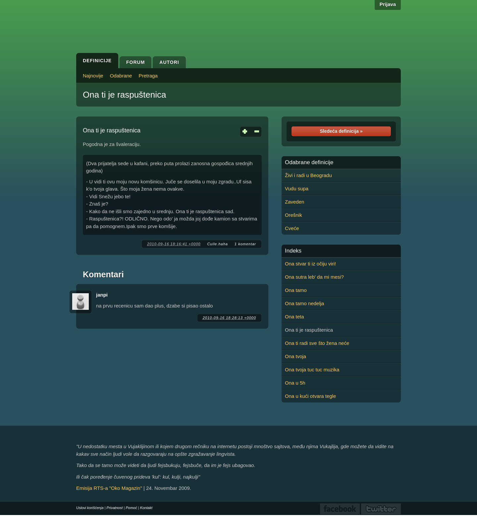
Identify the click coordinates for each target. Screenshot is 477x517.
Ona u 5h (295, 383)
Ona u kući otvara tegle (310, 396)
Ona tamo (296, 290)
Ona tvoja (295, 356)
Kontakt (146, 508)
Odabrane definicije (309, 162)
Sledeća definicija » (341, 131)
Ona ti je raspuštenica (124, 95)
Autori (169, 62)
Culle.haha (217, 244)
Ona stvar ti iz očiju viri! (310, 263)
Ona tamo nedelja (304, 303)
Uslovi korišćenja (90, 508)
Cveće (292, 228)
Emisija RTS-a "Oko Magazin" (109, 488)
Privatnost (115, 508)
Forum (135, 62)
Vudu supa (296, 188)
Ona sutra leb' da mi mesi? (314, 277)
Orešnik (293, 215)
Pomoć (131, 508)
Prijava (388, 4)
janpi (102, 295)
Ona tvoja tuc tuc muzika (312, 369)
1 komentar (245, 244)
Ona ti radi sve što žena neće (317, 343)
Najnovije (93, 75)
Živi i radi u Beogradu (308, 175)
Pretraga (148, 75)
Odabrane (121, 75)
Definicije (97, 60)
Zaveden (294, 202)
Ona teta (294, 316)
